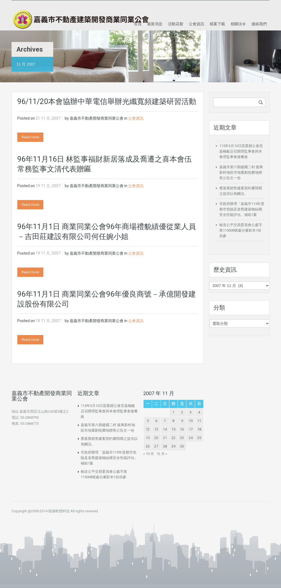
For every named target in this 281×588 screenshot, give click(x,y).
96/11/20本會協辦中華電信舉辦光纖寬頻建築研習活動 (106, 101)
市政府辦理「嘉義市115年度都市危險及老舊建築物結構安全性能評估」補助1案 (241, 209)
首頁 (138, 23)
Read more (30, 137)
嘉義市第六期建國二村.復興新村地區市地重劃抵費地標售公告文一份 (241, 172)
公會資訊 (196, 23)
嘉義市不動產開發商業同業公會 (96, 118)
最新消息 (154, 23)
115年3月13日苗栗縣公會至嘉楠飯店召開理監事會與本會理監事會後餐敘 (241, 151)
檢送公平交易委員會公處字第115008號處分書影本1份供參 (240, 230)
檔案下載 (217, 23)
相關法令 (238, 23)
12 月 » (161, 454)
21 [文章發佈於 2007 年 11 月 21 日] (165, 438)
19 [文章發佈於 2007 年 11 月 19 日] (148, 438)
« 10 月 (148, 454)
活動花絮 (175, 23)
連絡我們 (259, 23)
